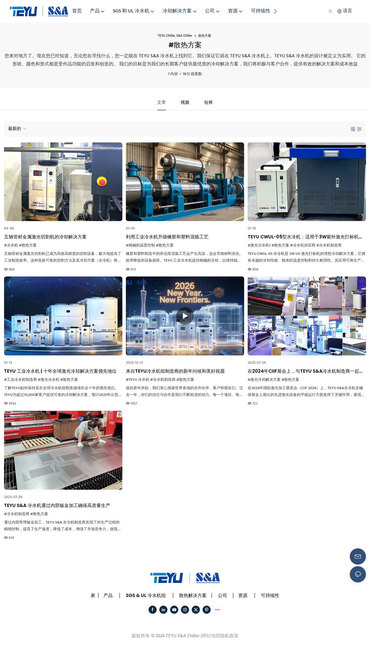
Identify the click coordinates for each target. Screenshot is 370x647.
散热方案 (204, 36)
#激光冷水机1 (259, 245)
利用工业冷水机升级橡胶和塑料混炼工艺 (167, 237)
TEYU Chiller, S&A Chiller (174, 36)
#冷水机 (11, 245)
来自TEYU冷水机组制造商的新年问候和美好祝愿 (175, 371)
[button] (275, 11)
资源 (242, 595)
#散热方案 (28, 245)
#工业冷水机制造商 (20, 380)
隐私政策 (229, 636)
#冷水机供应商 (302, 245)
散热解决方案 (193, 595)
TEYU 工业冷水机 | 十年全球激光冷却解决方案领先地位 (60, 371)
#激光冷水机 (48, 380)
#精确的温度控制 (140, 245)
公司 (222, 595)
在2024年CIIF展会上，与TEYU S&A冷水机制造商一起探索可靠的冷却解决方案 (306, 371)
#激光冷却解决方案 (264, 380)
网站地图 (211, 636)
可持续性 (270, 595)
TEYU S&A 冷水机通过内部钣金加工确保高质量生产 (57, 505)
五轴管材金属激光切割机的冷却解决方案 (45, 237)
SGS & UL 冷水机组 (146, 595)
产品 (108, 595)
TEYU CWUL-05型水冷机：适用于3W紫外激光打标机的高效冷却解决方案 (305, 237)
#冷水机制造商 (329, 245)
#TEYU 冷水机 (137, 380)
